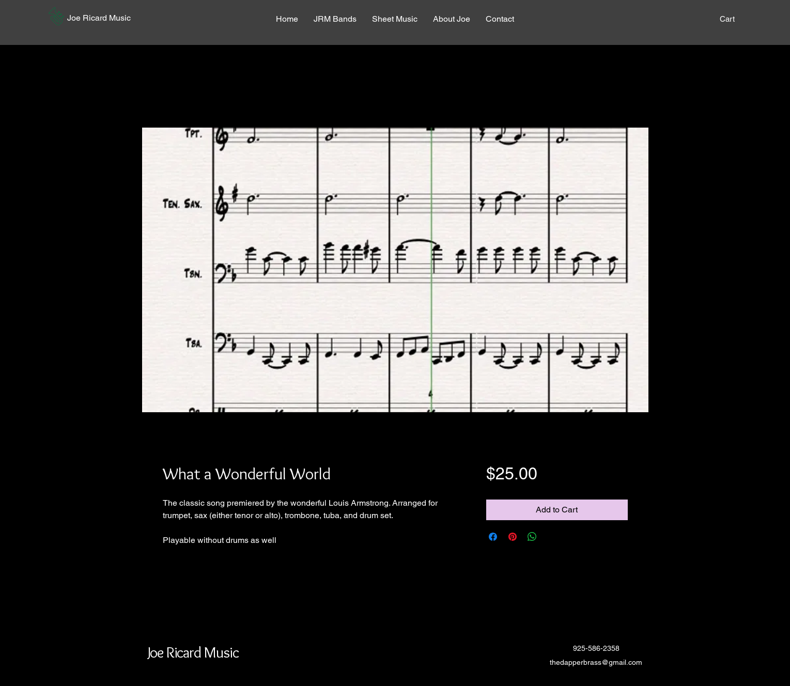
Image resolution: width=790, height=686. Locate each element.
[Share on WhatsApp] (532, 537)
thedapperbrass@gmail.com (596, 662)
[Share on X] (552, 537)
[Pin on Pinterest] (512, 537)
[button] (56, 16)
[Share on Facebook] (493, 537)
